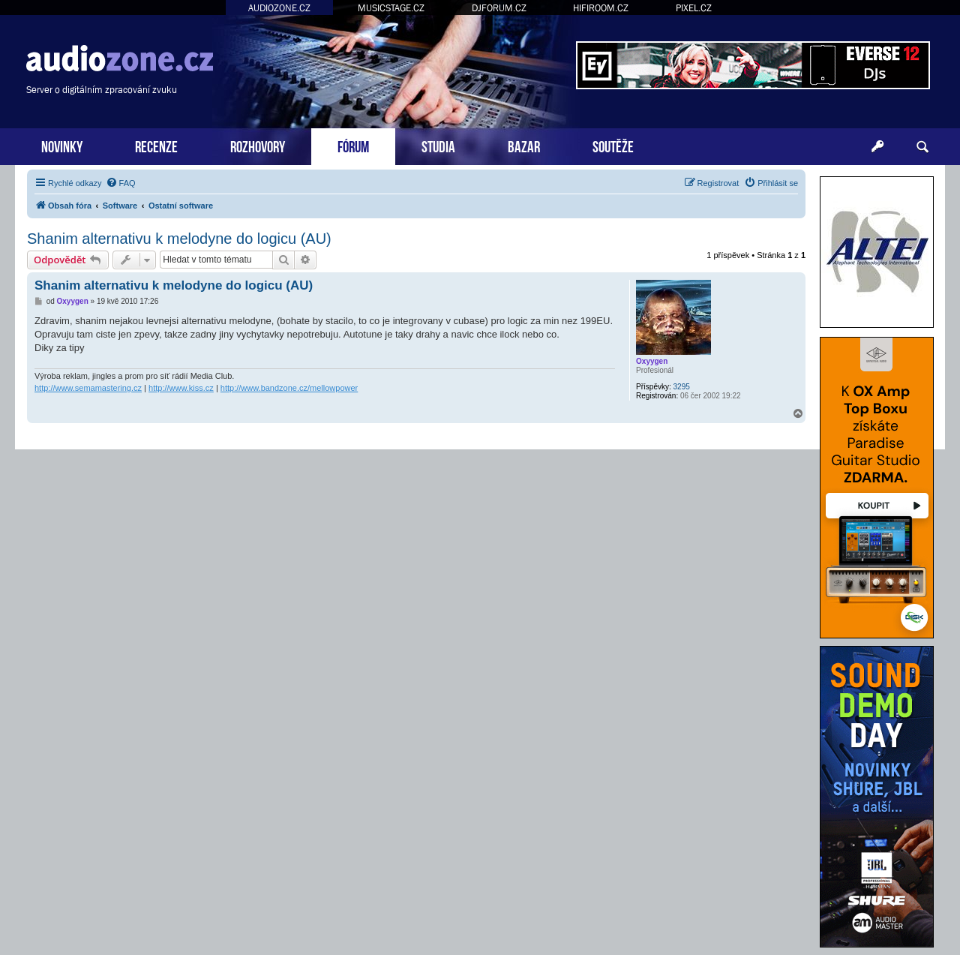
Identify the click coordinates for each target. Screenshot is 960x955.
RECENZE (156, 145)
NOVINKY (61, 145)
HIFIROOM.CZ (600, 8)
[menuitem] (121, 183)
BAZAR (524, 145)
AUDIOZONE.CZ (279, 8)
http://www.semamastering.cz (88, 387)
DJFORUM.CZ (499, 8)
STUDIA (438, 145)
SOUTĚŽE (613, 145)
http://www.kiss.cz (181, 387)
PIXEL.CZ (694, 8)
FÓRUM (353, 145)
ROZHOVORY (257, 145)
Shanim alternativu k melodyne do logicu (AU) (179, 238)
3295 (682, 387)
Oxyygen (652, 361)
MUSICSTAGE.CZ (391, 8)
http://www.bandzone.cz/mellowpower (289, 387)
